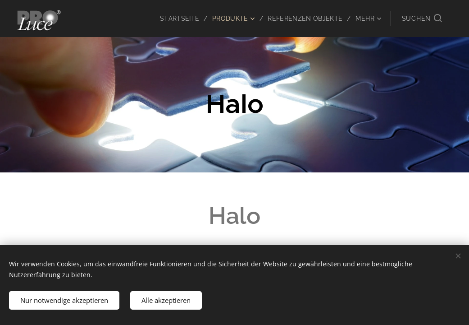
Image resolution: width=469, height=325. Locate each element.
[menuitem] (178, 18)
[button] (422, 18)
